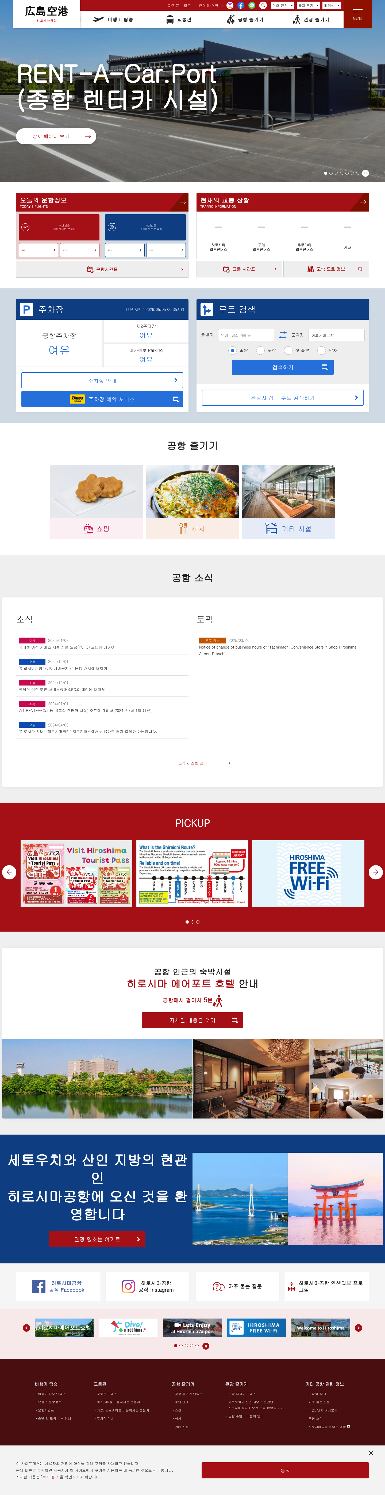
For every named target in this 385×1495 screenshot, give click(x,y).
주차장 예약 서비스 (102, 399)
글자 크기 (308, 5)
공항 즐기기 (244, 19)
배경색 (332, 5)
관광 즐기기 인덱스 (242, 1397)
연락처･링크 (208, 5)
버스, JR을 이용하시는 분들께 (118, 1405)
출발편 (38, 250)
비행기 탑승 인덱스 (52, 1397)
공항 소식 (315, 1422)
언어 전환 (282, 5)
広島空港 (47, 14)
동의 (285, 1470)
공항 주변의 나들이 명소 (246, 1419)
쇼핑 (178, 1413)
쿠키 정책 (50, 1476)
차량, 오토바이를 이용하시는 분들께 (123, 1413)
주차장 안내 (132, 380)
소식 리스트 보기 (204, 763)
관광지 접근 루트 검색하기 (304, 397)
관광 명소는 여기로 (107, 1243)
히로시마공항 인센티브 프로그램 (325, 1290)
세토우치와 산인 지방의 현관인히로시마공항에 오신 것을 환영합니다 (255, 1408)
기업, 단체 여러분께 (323, 1413)
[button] (325, 173)
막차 (333, 350)
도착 (271, 350)
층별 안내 (182, 1405)
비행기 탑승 (113, 19)
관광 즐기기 (310, 19)
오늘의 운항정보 (49, 1405)
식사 (178, 1422)
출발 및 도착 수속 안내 (54, 1422)
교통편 (179, 19)
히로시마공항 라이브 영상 (327, 1430)
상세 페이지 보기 (61, 136)
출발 (244, 350)
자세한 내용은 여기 (203, 1024)
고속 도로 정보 (326, 269)
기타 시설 (182, 1430)
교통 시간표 (249, 269)
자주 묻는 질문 (179, 5)
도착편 (80, 250)
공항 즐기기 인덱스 (189, 1397)
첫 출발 (302, 350)
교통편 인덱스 (107, 1397)
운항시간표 (135, 269)
